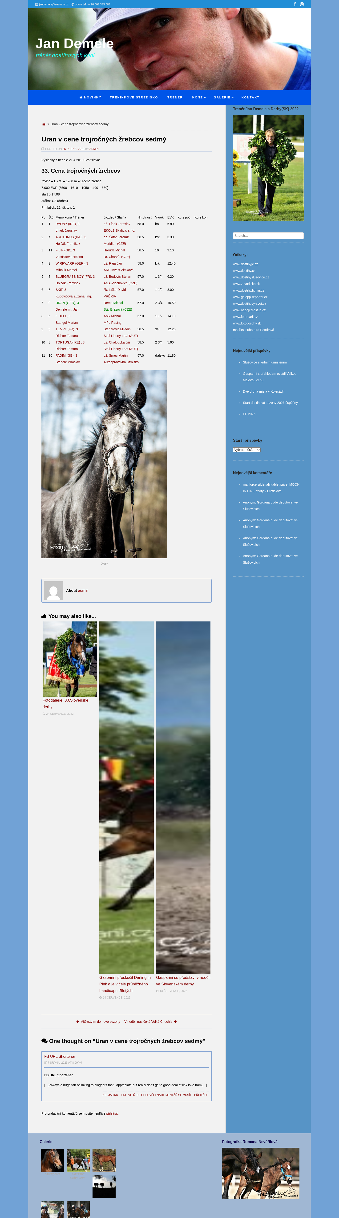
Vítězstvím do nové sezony (98, 1021)
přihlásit (111, 1113)
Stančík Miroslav (68, 362)
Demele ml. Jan (67, 309)
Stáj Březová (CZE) (118, 309)
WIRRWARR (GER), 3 (72, 263)
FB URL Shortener (59, 1056)
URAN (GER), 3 (67, 303)
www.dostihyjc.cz (245, 264)
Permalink (110, 1095)
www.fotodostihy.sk (247, 323)
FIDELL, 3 (63, 316)
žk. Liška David (115, 290)
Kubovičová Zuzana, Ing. (74, 296)
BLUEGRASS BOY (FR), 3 (75, 276)
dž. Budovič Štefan (117, 276)
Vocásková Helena (69, 257)
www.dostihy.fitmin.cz (248, 290)
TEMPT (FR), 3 (67, 329)
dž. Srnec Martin (116, 355)
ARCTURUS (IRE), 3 (71, 237)
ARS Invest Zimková (118, 270)
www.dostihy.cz (244, 271)
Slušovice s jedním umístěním (265, 362)
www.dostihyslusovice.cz (251, 277)
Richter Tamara (67, 336)
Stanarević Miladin (117, 329)
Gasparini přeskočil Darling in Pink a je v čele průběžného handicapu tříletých (125, 984)
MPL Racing (112, 322)
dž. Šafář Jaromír (116, 237)
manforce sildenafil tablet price (265, 484)
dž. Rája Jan (113, 263)
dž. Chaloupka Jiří (117, 342)
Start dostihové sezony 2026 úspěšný (270, 403)
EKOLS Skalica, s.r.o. (119, 230)
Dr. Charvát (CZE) (117, 257)
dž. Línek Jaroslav (117, 224)
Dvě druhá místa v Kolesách (263, 391)
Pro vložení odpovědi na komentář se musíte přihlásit (165, 1095)
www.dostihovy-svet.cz (249, 303)
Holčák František (68, 244)
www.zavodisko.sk (246, 284)
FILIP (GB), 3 (65, 250)
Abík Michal (112, 316)
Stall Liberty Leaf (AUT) (121, 336)
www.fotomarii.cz (245, 317)
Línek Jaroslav (66, 230)
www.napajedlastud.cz (249, 310)
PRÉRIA (110, 296)
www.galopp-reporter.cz (250, 297)
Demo (113, 303)
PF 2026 (249, 414)
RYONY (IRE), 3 (67, 224)
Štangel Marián (67, 322)
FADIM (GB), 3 (66, 355)
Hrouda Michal (114, 250)
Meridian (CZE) (115, 244)
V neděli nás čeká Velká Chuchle (150, 1021)
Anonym (249, 502)
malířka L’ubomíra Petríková (253, 330)
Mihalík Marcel (66, 270)
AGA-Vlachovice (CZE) (120, 283)
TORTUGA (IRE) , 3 (70, 342)
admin (94, 149)
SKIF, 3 (61, 290)
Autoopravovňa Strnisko (121, 362)
